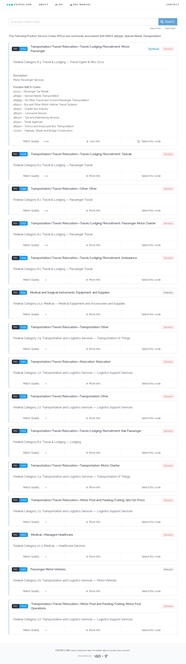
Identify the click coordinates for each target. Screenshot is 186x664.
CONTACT (172, 4)
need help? (170, 28)
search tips (155, 28)
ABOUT (43, 4)
